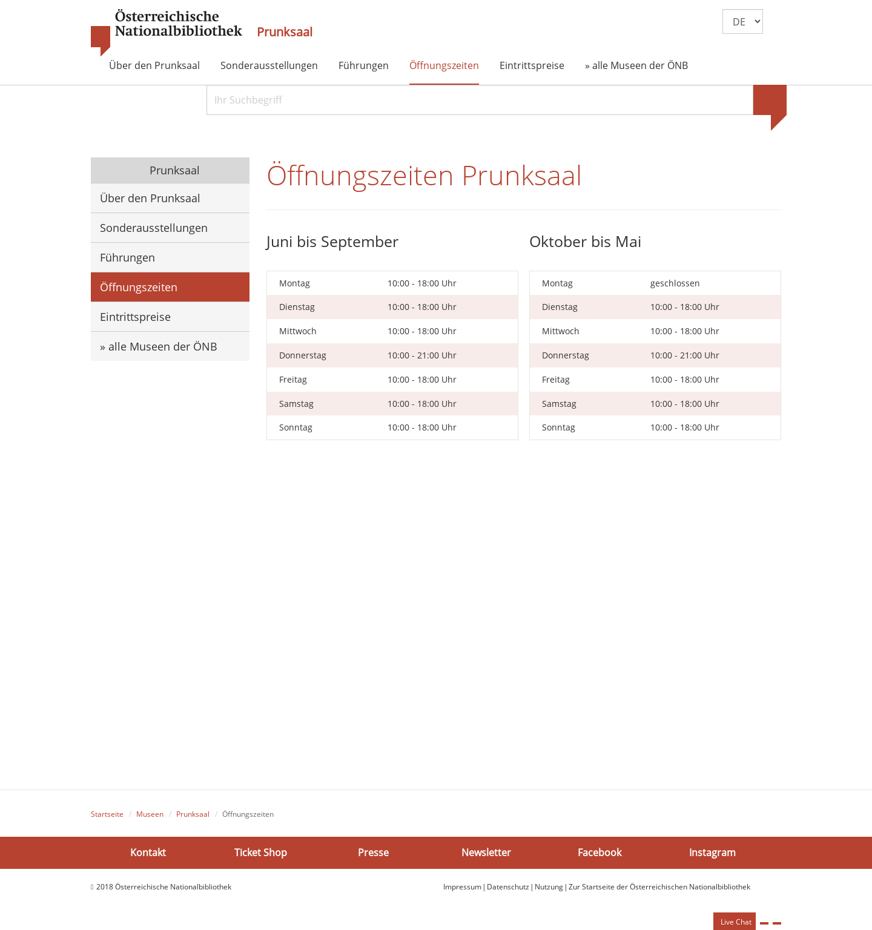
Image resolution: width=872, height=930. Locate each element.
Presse (373, 852)
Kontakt (148, 852)
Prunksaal (284, 32)
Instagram (712, 852)
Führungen (364, 65)
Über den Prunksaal (154, 65)
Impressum (462, 887)
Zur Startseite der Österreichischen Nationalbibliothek (659, 887)
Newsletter (486, 852)
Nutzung (549, 887)
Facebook (599, 852)
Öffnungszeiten (444, 65)
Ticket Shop (260, 852)
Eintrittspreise (532, 65)
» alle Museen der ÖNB (636, 65)
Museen (150, 814)
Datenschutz (508, 887)
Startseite (107, 814)
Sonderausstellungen (269, 65)
